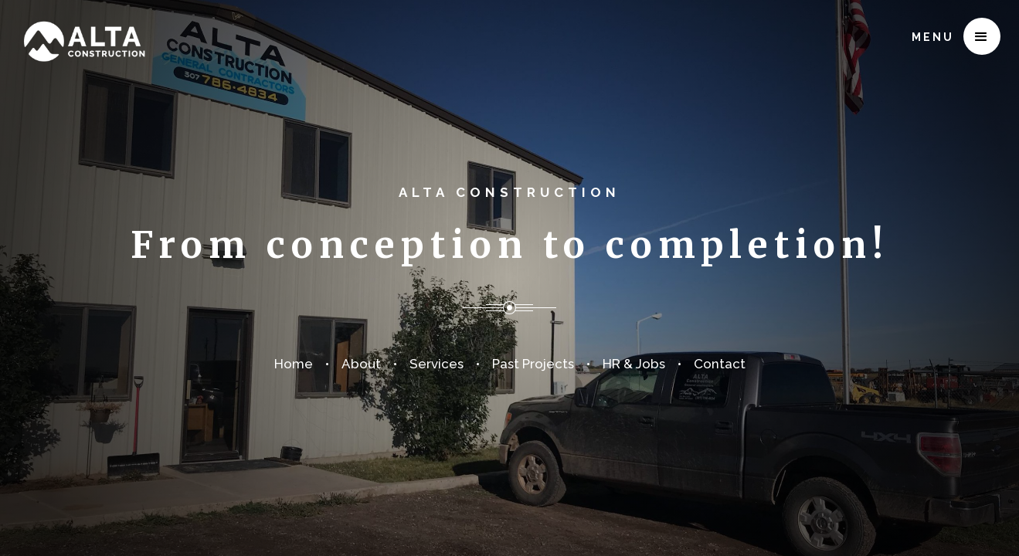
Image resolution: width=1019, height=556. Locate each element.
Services (436, 363)
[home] (83, 31)
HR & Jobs (634, 363)
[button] (981, 36)
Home (293, 363)
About (361, 363)
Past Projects (533, 363)
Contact (720, 363)
